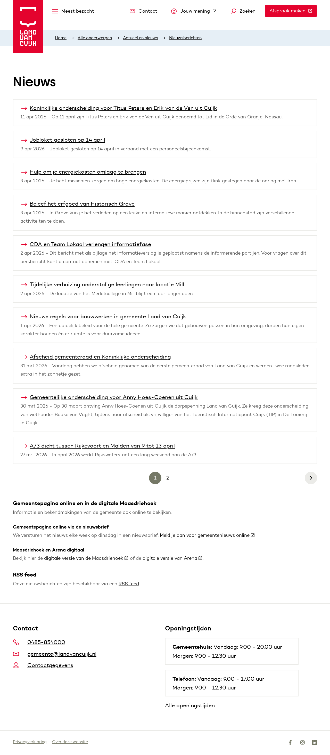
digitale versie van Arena (173, 558)
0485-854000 (39, 642)
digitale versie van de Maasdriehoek (86, 558)
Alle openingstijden (190, 705)
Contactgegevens (43, 665)
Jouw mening (196, 12)
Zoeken (243, 11)
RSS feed (129, 584)
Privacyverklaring (30, 741)
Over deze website (70, 741)
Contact (144, 11)
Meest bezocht (73, 11)
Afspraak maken (293, 11)
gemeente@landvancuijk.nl (54, 654)
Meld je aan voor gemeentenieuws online (207, 535)
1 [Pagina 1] (155, 478)
